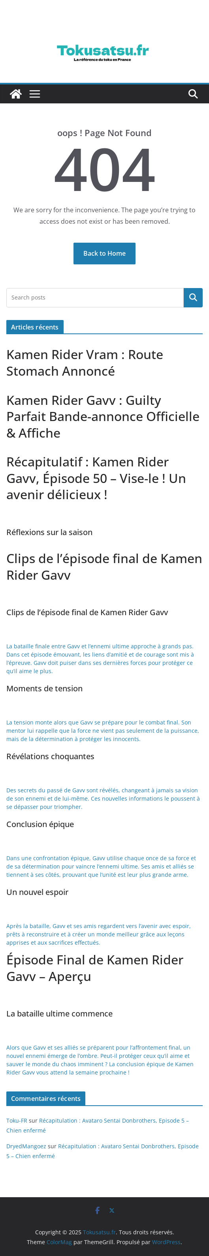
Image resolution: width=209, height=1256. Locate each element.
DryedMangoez (26, 1146)
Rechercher (193, 297)
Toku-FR (16, 1120)
